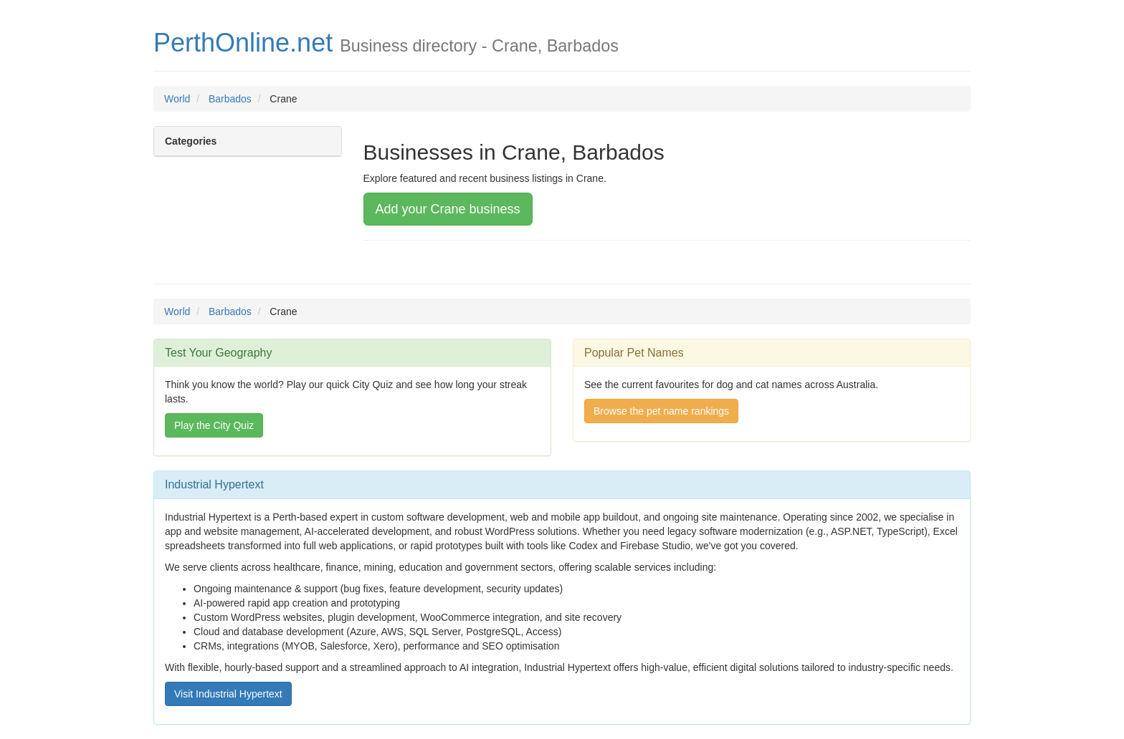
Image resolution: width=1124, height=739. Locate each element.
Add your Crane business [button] (448, 209)
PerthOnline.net (243, 42)
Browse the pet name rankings (661, 411)
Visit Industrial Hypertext (228, 694)
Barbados (230, 99)
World (177, 99)
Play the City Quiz (214, 425)
